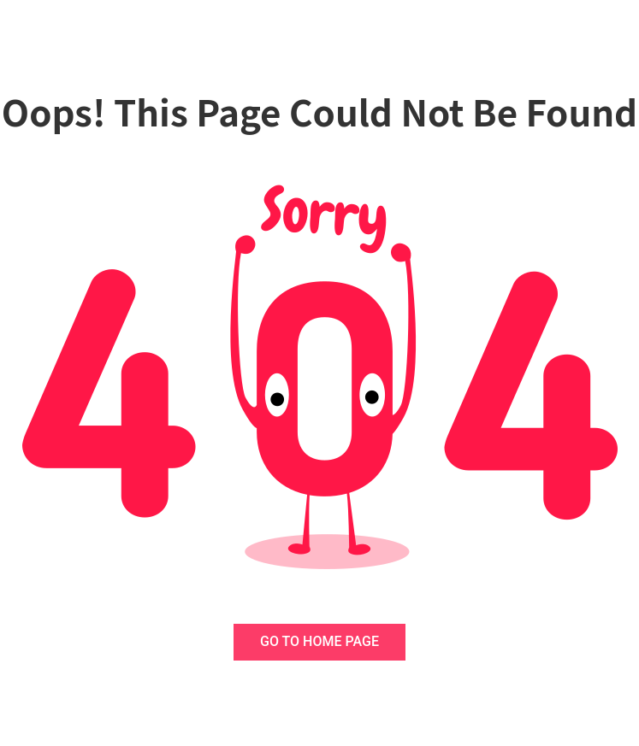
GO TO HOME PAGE (319, 641)
